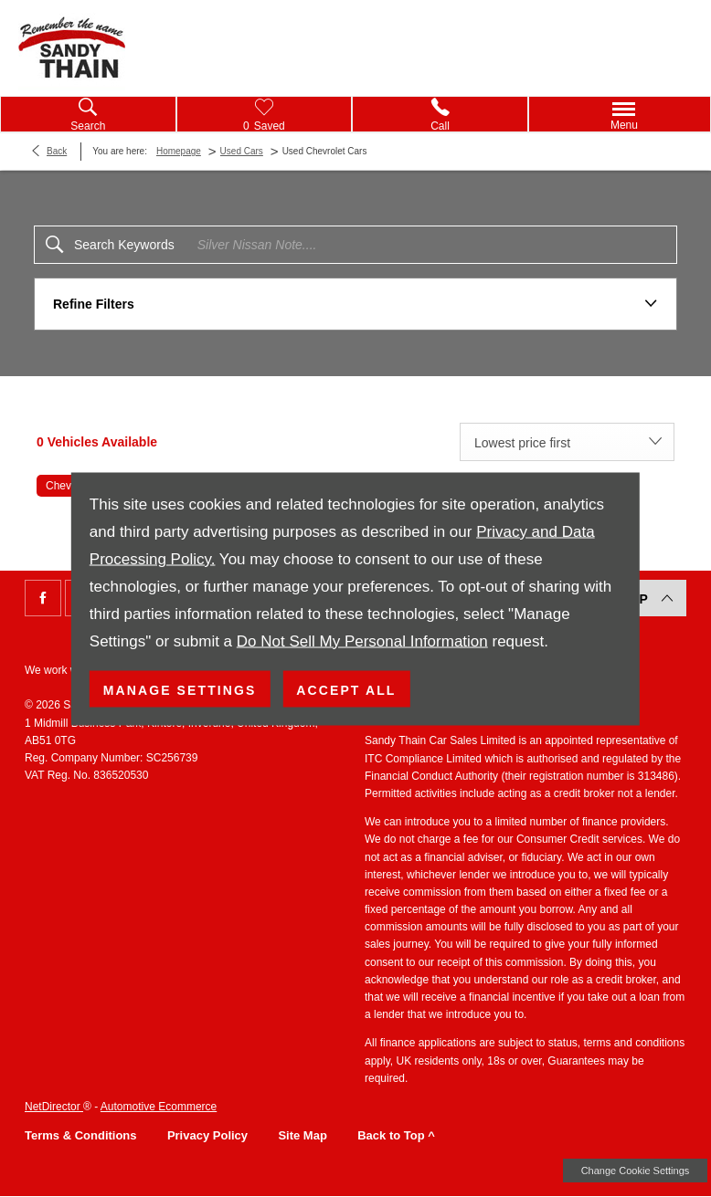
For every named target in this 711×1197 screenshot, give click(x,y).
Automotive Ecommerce (159, 1106)
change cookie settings (635, 1170)
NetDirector (54, 1106)
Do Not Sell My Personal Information (362, 640)
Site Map (302, 1135)
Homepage (178, 151)
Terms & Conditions (81, 1135)
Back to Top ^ (396, 1135)
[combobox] (567, 442)
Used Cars (241, 151)
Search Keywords (124, 244)
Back (57, 151)
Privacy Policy (207, 1135)
